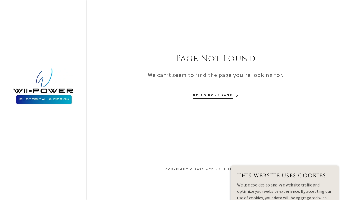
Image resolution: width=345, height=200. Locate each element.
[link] (43, 86)
